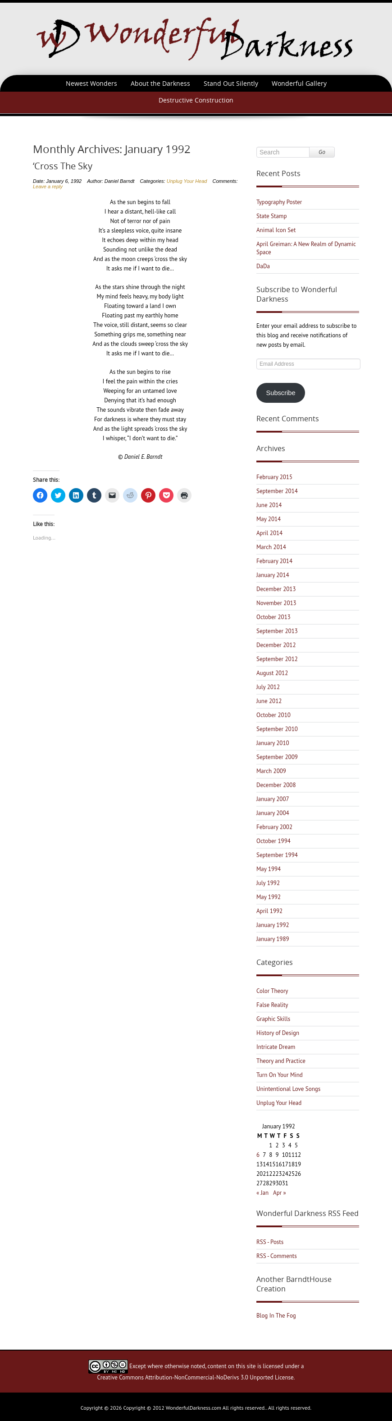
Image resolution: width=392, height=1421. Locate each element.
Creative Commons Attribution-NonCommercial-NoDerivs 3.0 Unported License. (196, 1377)
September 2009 (277, 757)
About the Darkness (160, 83)
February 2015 (274, 477)
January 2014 (272, 575)
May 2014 (268, 519)
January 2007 (272, 799)
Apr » (279, 1193)
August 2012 (272, 673)
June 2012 (269, 701)
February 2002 (274, 827)
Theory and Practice (280, 1061)
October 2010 (273, 715)
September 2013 (277, 631)
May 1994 (268, 869)
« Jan (262, 1193)
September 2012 (277, 659)
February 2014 (274, 561)
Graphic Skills (273, 1019)
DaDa (263, 266)
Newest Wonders (91, 83)
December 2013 (276, 589)
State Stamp (271, 216)
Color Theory (272, 991)
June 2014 (269, 505)
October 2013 (273, 617)
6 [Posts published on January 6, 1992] (258, 1155)
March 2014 (271, 547)
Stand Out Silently (231, 83)
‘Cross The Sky (62, 166)
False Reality (272, 1005)
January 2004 (272, 813)
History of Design (277, 1033)
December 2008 (276, 785)
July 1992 (268, 883)
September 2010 (277, 729)
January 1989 (272, 939)
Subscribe (281, 392)
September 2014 (277, 491)
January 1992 (272, 925)
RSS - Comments (276, 1256)
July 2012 (268, 687)
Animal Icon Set (276, 230)
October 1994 (273, 841)
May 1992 (268, 897)
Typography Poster (279, 202)
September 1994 (277, 855)
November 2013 (276, 603)
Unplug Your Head (187, 181)
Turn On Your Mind (279, 1075)
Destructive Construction (196, 100)
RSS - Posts (269, 1242)
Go (322, 152)
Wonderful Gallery (299, 83)
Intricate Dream (275, 1047)
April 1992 (269, 911)
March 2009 (271, 771)
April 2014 (269, 533)
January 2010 (272, 743)
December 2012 (276, 645)
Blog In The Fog (276, 1315)
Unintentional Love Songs (288, 1089)
